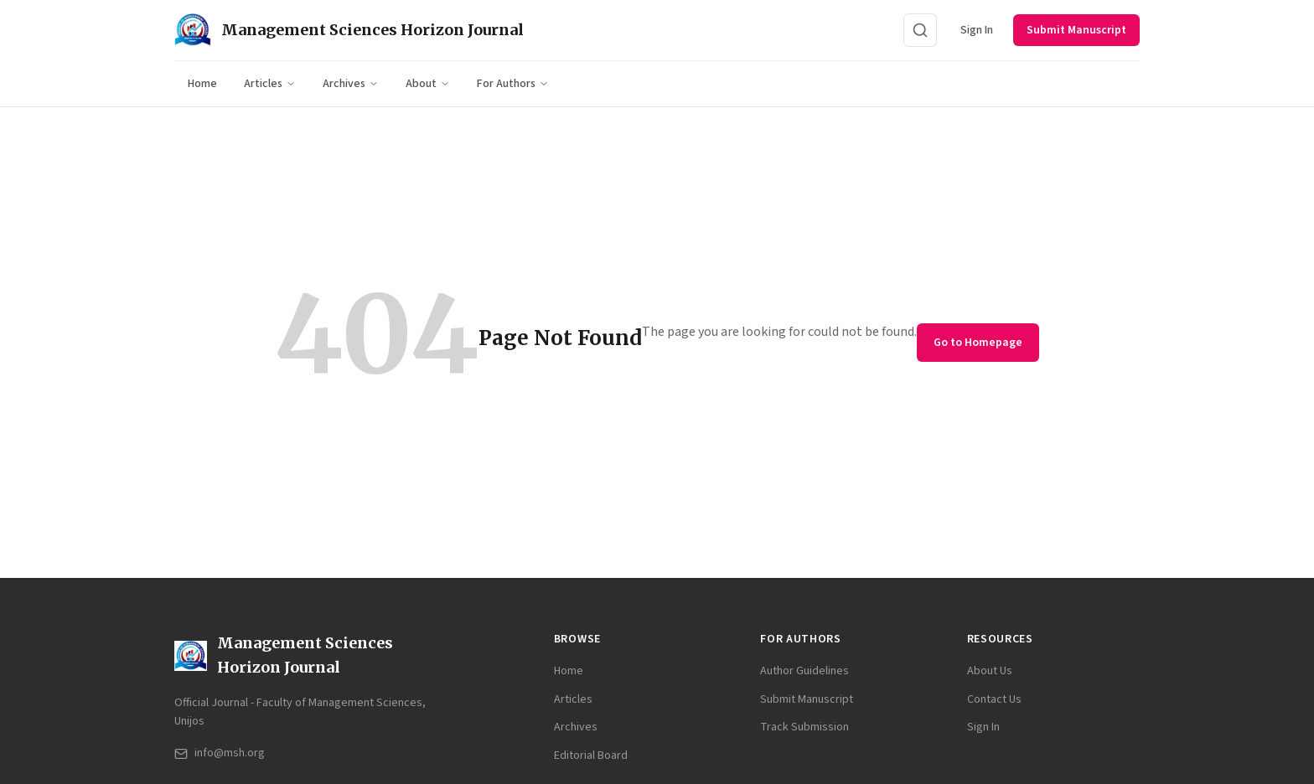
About (428, 83)
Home (202, 83)
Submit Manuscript (1076, 30)
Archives (351, 83)
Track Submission (804, 727)
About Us (989, 671)
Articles (270, 83)
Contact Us (994, 699)
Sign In (976, 30)
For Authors (513, 83)
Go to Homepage (978, 342)
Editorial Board (591, 755)
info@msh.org (219, 753)
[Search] (920, 30)
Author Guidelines (804, 671)
